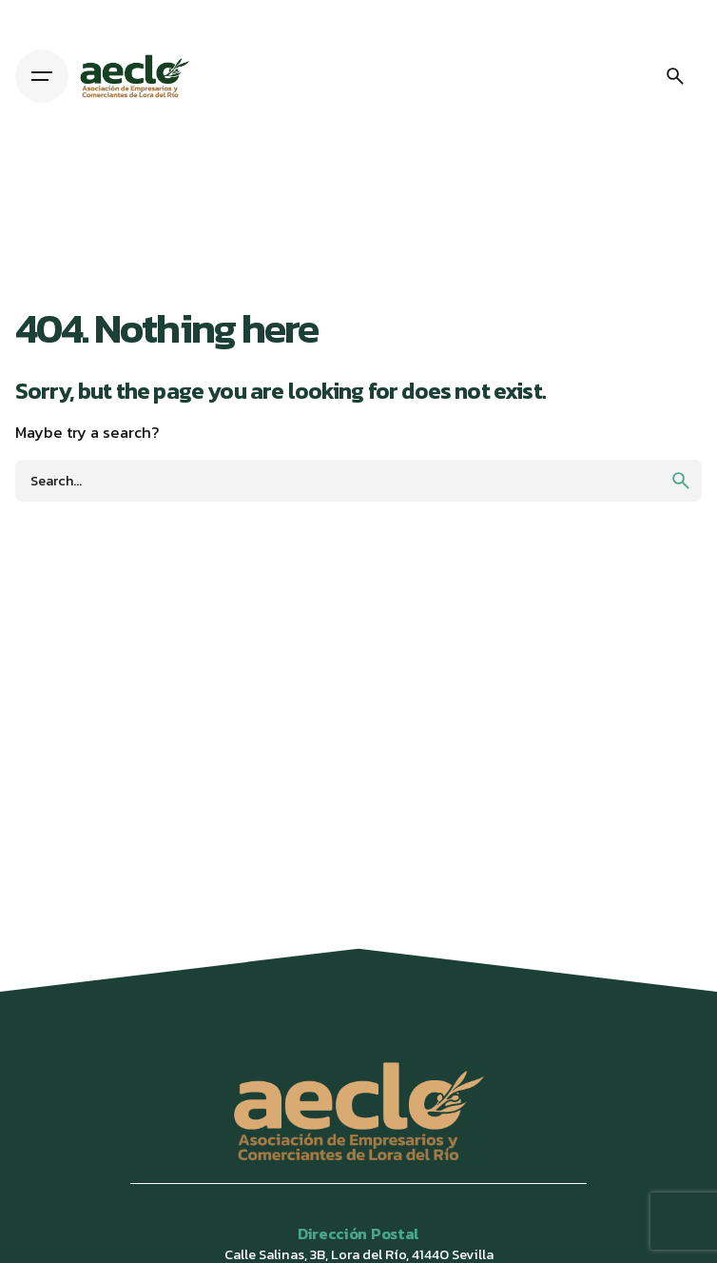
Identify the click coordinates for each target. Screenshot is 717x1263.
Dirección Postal (358, 1233)
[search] (681, 481)
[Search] (675, 76)
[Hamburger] (41, 76)
